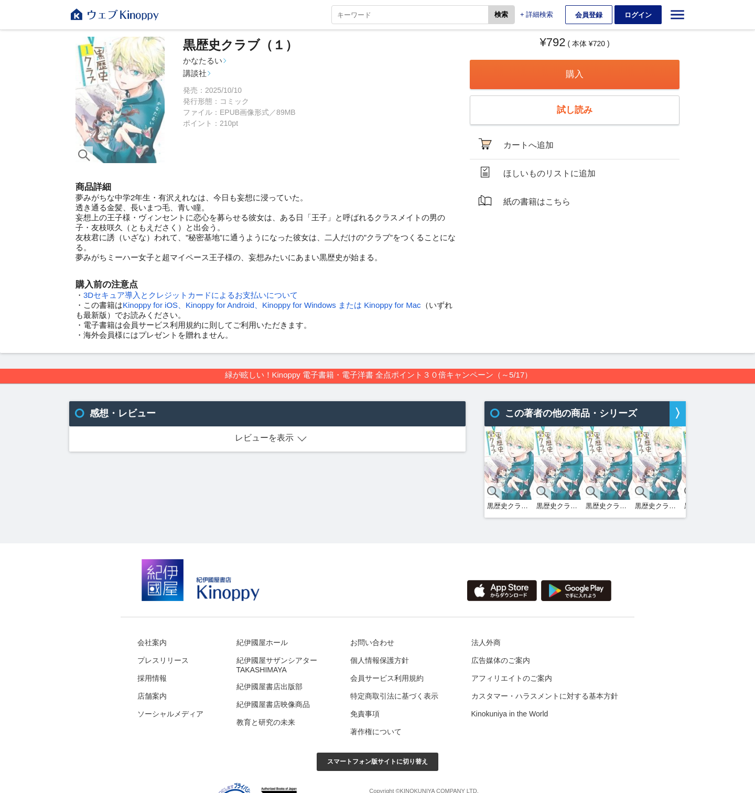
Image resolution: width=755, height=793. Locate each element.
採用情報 (152, 678)
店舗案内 (152, 696)
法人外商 (486, 642)
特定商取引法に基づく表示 (394, 696)
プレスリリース (163, 660)
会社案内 (152, 642)
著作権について (376, 731)
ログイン (638, 15)
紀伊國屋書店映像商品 (273, 704)
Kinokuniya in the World (509, 714)
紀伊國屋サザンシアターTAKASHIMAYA (276, 665)
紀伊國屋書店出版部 (269, 686)
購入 (575, 74)
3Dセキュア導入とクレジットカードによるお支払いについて (190, 295)
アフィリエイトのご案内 (511, 678)
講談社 (195, 73)
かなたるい (202, 60)
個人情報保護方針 (379, 660)
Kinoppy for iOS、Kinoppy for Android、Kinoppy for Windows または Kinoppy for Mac (272, 305)
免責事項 (365, 714)
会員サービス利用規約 (387, 678)
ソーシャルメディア (170, 714)
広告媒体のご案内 (500, 660)
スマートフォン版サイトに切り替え (377, 761)
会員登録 (588, 15)
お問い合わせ (372, 642)
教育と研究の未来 (265, 722)
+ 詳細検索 (536, 14)
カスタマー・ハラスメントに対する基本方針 (544, 696)
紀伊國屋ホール (262, 642)
